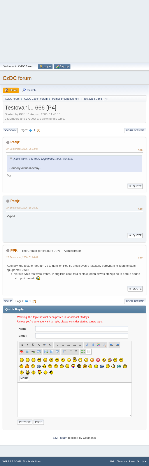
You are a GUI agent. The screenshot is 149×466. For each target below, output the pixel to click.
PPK (14, 250)
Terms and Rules (126, 461)
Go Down (10, 130)
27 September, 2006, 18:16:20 (22, 207)
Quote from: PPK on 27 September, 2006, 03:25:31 (43, 158)
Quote (135, 186)
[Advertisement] (74, 30)
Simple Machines (32, 461)
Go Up (8, 301)
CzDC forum (17, 78)
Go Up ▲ (142, 461)
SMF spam (60, 437)
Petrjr (14, 142)
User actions (135, 130)
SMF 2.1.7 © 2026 (11, 461)
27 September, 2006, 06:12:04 (22, 149)
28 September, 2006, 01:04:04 (22, 257)
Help (112, 461)
